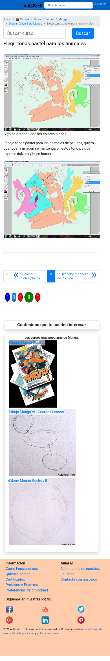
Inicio (7, 19)
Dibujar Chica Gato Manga (25, 23)
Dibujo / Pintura (44, 19)
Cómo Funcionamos (22, 568)
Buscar (83, 33)
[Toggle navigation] (7, 5)
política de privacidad (21, 633)
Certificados (15, 579)
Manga (62, 19)
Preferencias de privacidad (27, 590)
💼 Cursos (22, 19)
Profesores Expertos (22, 585)
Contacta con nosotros (79, 579)
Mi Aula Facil (100, 3)
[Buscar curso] (68, 5)
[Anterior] (28, 276)
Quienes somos (18, 574)
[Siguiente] (77, 276)
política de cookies (48, 633)
